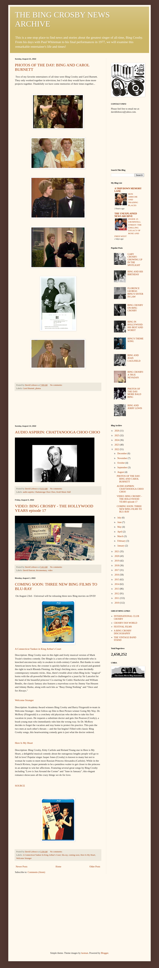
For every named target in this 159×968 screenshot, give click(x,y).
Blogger (104, 953)
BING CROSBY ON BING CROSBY (135, 308)
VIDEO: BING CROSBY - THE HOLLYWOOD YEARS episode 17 (129, 499)
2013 (117, 589)
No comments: (56, 385)
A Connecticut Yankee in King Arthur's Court (38, 648)
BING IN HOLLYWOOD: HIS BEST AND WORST (135, 326)
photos (38, 388)
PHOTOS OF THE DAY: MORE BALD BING (134, 393)
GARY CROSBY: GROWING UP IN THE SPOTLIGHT (135, 259)
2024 (117, 440)
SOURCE (20, 785)
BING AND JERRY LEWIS (135, 407)
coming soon (74, 855)
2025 (117, 435)
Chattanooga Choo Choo (45, 492)
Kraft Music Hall (63, 492)
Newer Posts (21, 866)
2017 (117, 570)
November (122, 458)
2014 (117, 584)
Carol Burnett (28, 388)
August (121, 472)
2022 (117, 449)
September (122, 467)
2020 (117, 556)
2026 (117, 430)
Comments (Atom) (36, 872)
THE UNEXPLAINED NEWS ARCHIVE (125, 214)
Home (58, 866)
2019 (117, 560)
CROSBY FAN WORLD (125, 623)
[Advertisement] (58, 408)
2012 (117, 593)
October (121, 463)
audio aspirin (28, 492)
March (120, 536)
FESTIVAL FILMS (123, 626)
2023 (117, 444)
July (119, 517)
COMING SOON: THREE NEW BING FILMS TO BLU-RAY (129, 509)
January (121, 545)
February (121, 541)
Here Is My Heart (24, 742)
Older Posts (94, 866)
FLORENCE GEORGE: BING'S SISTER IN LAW (135, 292)
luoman (84, 953)
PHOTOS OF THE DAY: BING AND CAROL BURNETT (128, 479)
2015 (117, 579)
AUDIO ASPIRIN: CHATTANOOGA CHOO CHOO (57, 432)
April (120, 531)
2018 (117, 565)
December (122, 453)
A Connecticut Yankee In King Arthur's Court (42, 855)
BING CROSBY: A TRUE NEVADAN (135, 375)
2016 (117, 575)
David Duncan (29, 570)
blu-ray (65, 855)
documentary (41, 570)
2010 (117, 603)
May (119, 527)
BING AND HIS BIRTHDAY (135, 273)
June (119, 522)
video (50, 570)
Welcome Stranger (24, 700)
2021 (117, 551)
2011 (117, 598)
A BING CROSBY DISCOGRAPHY (123, 632)
